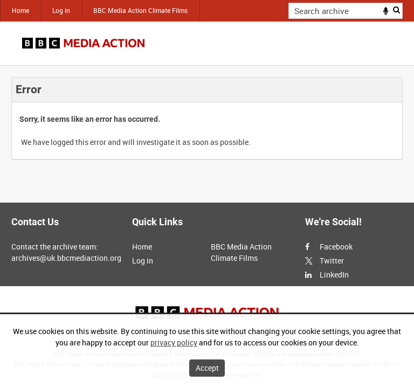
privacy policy (173, 342)
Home (20, 10)
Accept (207, 368)
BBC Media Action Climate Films (140, 10)
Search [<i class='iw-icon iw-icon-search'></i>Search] (396, 9)
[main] (207, 118)
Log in (61, 10)
